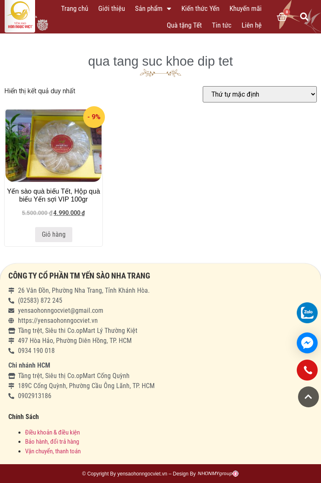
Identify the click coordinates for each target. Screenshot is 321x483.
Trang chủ (74, 8)
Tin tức (222, 25)
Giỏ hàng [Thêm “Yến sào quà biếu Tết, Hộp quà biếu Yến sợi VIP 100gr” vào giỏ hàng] (54, 234)
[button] (308, 396)
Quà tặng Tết (184, 25)
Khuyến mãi (245, 8)
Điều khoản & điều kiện (52, 432)
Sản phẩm (153, 8)
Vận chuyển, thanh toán (53, 451)
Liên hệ (252, 25)
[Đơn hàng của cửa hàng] (260, 94)
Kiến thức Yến (200, 8)
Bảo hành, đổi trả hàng (52, 441)
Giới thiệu (111, 8)
